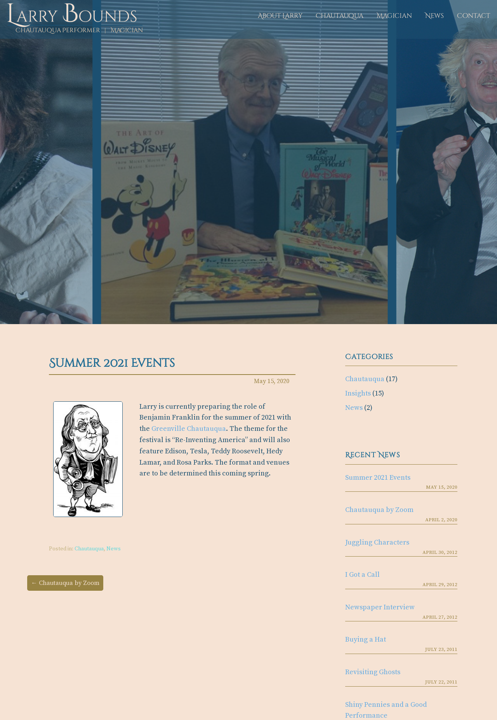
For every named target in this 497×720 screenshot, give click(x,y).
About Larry (280, 15)
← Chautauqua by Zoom (65, 583)
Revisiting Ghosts (372, 672)
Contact (473, 15)
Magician (394, 15)
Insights (358, 393)
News (434, 15)
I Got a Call (362, 574)
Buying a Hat (365, 639)
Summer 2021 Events (377, 477)
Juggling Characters (377, 542)
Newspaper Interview (380, 607)
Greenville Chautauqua (188, 428)
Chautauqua (339, 15)
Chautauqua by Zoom (379, 509)
